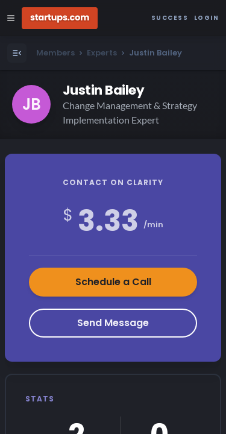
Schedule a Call (113, 282)
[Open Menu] (17, 53)
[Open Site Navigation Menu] (11, 18)
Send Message (113, 323)
